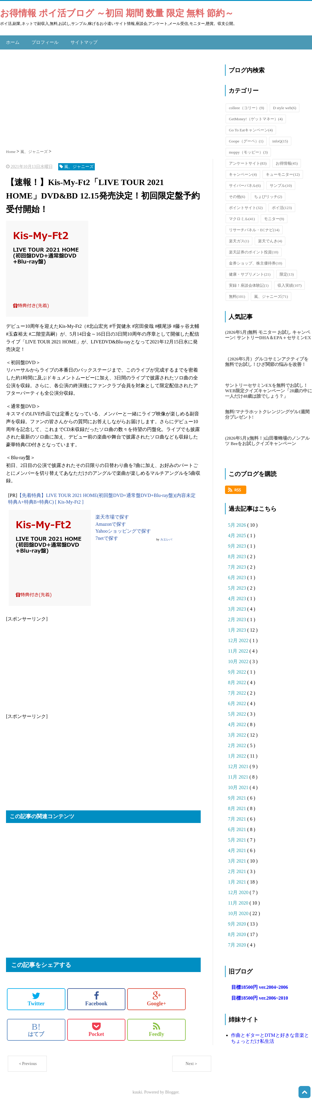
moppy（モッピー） (248, 149)
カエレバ (166, 536)
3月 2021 (237, 857)
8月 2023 (237, 553)
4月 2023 (237, 595)
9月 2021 (237, 794)
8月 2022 (237, 679)
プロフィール (43, 40)
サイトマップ (80, 40)
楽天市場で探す (112, 513)
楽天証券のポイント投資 (253, 249)
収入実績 (290, 282)
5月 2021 (237, 836)
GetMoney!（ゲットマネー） (256, 116)
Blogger (171, 1089)
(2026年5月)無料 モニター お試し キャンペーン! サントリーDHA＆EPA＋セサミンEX (268, 332)
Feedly (156, 1026)
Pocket (96, 1026)
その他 (237, 193)
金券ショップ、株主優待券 (255, 260)
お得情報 (287, 160)
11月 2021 (238, 773)
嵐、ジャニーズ (271, 293)
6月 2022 (237, 700)
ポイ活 (282, 204)
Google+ (156, 996)
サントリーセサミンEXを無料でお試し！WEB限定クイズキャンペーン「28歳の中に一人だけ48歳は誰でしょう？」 (268, 387)
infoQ (280, 138)
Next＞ (191, 1060)
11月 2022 (238, 648)
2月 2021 (237, 868)
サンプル (281, 182)
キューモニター (283, 171)
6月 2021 (237, 826)
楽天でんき (270, 238)
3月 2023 (237, 606)
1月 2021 (237, 878)
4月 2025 (237, 532)
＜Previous (27, 1060)
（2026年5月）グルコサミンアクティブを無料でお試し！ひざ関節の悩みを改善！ (266, 358)
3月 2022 (237, 731)
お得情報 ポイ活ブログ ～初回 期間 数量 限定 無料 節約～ (117, 13)
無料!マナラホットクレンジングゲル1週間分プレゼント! (267, 411)
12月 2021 (239, 763)
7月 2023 (237, 564)
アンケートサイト (248, 160)
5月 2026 (237, 522)
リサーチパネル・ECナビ (254, 227)
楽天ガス (239, 238)
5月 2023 (237, 585)
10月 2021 (239, 784)
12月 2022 (239, 637)
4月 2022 (237, 721)
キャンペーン (243, 171)
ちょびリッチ (268, 193)
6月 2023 (237, 574)
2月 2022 (237, 742)
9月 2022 (237, 669)
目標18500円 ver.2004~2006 (259, 984)
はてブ (36, 1026)
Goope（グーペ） (246, 138)
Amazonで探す (110, 520)
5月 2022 (237, 711)
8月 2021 (237, 805)
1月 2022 (237, 752)
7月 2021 (237, 815)
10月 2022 (239, 658)
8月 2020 (237, 931)
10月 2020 (239, 910)
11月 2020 (238, 899)
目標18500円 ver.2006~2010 (259, 995)
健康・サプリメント (250, 271)
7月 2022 (237, 690)
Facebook (96, 996)
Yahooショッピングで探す (123, 528)
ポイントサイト (246, 204)
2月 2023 (237, 616)
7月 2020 (237, 941)
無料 (237, 293)
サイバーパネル (245, 182)
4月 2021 (237, 847)
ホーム (12, 40)
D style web (284, 105)
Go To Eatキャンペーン (251, 127)
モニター (274, 216)
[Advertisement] (109, 94)
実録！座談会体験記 (248, 282)
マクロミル (242, 216)
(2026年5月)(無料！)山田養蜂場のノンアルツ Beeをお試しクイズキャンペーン (267, 438)
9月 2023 (237, 543)
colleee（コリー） (246, 105)
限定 (287, 271)
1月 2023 (237, 627)
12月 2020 (239, 889)
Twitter (36, 996)
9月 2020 (237, 920)
